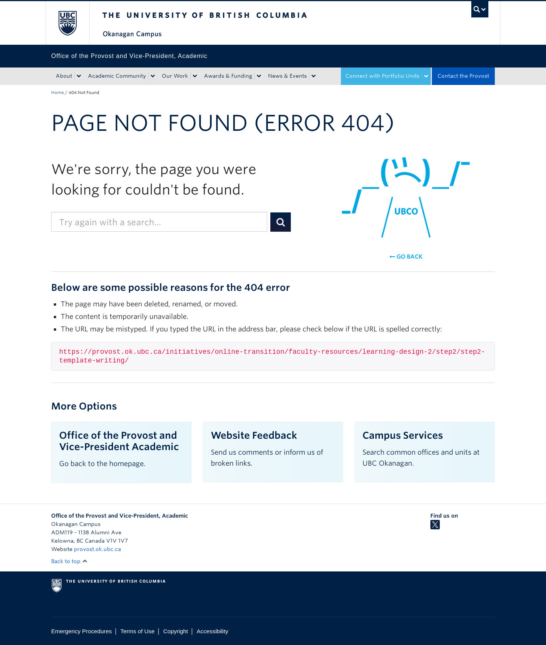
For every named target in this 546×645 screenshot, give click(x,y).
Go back (405, 256)
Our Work (175, 76)
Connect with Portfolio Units (382, 76)
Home (57, 92)
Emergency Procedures (81, 631)
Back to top (69, 561)
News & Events (287, 76)
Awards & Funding (228, 76)
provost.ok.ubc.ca (97, 549)
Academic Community (117, 76)
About (64, 76)
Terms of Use (138, 631)
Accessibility (212, 631)
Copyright (175, 631)
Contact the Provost (463, 76)
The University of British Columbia (67, 23)
